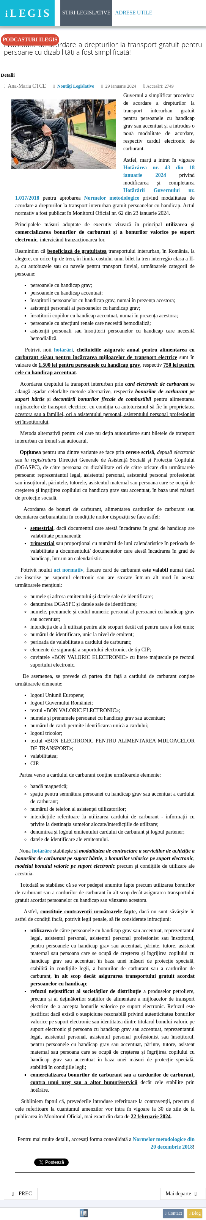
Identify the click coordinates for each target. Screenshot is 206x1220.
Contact (173, 1213)
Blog (195, 1213)
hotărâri (63, 350)
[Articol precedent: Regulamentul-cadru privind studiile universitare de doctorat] (21, 1194)
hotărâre (42, 851)
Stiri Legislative (86, 13)
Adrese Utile (133, 13)
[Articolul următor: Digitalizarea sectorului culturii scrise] (183, 1194)
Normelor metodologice (111, 198)
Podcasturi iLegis (30, 40)
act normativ (68, 570)
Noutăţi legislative (75, 86)
